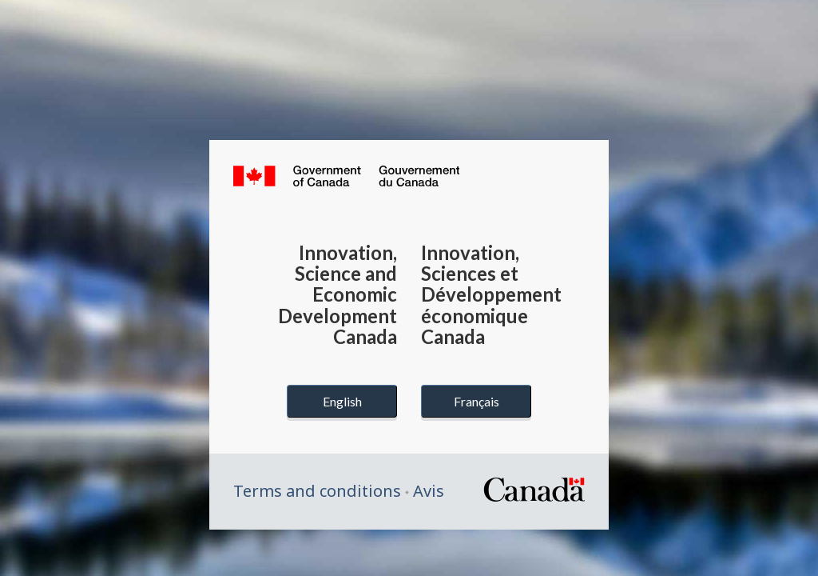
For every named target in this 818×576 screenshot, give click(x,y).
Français (476, 401)
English (342, 401)
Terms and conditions (317, 491)
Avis (428, 491)
